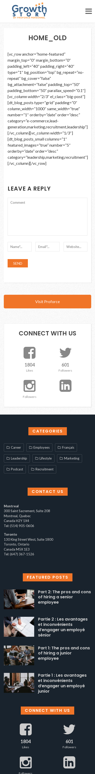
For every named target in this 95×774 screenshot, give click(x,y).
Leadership (19, 458)
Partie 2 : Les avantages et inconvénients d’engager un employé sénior (63, 627)
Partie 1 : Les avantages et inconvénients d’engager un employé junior (62, 683)
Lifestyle (46, 458)
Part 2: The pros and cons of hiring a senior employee (64, 597)
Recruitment (44, 469)
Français (68, 447)
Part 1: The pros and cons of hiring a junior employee (64, 653)
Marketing (71, 458)
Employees (41, 447)
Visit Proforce (47, 301)
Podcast (17, 469)
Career (16, 447)
